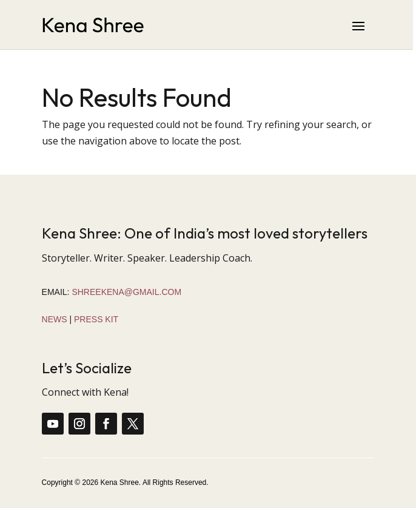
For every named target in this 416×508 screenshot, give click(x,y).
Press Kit (96, 319)
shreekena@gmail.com (126, 292)
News (54, 319)
